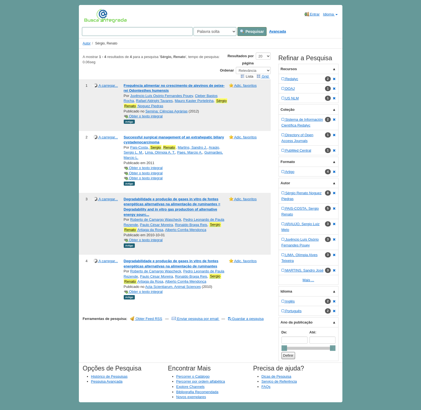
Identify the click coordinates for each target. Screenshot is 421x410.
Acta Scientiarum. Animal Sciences (173, 287)
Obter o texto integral (143, 116)
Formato (288, 162)
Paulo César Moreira (156, 225)
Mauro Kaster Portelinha (194, 101)
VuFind (92, 16)
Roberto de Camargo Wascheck (155, 219)
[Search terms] (137, 31)
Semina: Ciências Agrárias (166, 111)
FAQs (266, 387)
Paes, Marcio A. (189, 152)
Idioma (330, 14)
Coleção (288, 109)
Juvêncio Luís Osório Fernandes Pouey (161, 96)
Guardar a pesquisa (246, 319)
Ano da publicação (297, 322)
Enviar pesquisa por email (195, 319)
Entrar (312, 14)
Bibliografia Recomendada (197, 392)
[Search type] (214, 31)
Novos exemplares (191, 397)
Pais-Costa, (152, 147)
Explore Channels (190, 387)
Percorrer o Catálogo (193, 376)
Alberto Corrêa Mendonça (185, 230)
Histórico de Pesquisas (109, 376)
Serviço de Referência (279, 381)
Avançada (277, 31)
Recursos (289, 69)
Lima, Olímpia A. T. (160, 152)
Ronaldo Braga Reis (191, 225)
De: (284, 332)
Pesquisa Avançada (107, 381)
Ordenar (227, 70)
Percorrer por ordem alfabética (200, 381)
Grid (263, 76)
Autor (87, 43)
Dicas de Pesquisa (276, 376)
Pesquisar (252, 31)
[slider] (284, 348)
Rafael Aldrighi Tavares (154, 101)
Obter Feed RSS (146, 319)
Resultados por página (241, 59)
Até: (312, 332)
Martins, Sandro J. (192, 147)
